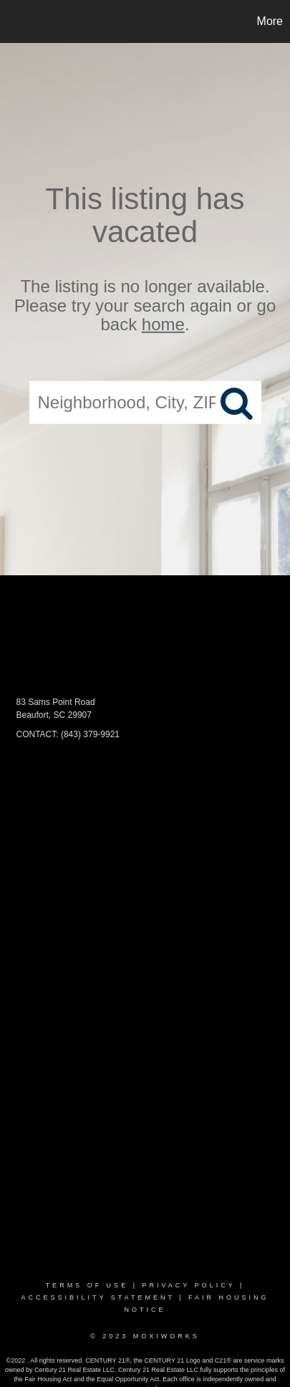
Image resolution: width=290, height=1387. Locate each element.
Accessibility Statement (97, 1297)
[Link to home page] (13, 21)
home (163, 324)
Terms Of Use (87, 1285)
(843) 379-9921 (90, 734)
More (270, 21)
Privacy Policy (188, 1285)
